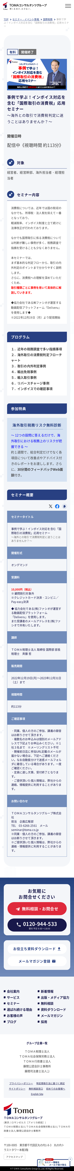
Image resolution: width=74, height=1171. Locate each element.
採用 (44, 1021)
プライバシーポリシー (21, 1083)
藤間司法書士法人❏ (37, 1071)
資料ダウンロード (53, 1009)
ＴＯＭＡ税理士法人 (37, 1051)
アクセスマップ (14, 1156)
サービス (13, 997)
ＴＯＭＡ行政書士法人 (37, 1061)
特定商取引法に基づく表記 (50, 1083)
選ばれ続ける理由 (19, 1009)
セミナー (13, 1003)
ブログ (11, 1021)
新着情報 (47, 991)
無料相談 (47, 1003)
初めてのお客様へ (55, 1088)
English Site (37, 1094)
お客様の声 (15, 1015)
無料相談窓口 (36, 1088)
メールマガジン (52, 1015)
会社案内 (13, 991)
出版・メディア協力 (55, 997)
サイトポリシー (17, 1088)
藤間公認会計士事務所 (37, 1066)
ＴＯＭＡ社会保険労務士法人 (37, 1056)
